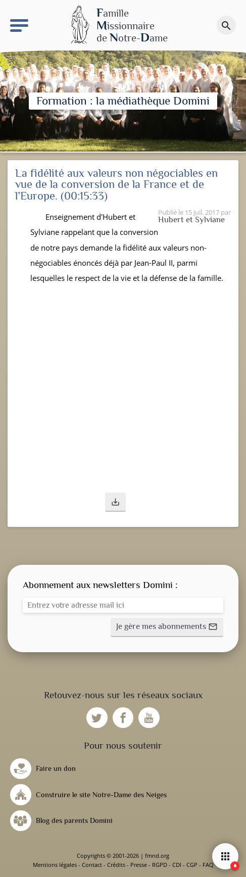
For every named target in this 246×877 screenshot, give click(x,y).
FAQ (208, 864)
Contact (92, 864)
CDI (176, 864)
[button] (115, 502)
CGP (192, 864)
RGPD (159, 864)
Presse (138, 864)
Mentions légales (55, 864)
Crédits (116, 864)
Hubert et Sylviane (191, 219)
